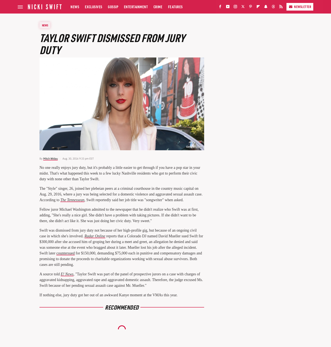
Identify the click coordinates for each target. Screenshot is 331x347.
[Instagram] (235, 7)
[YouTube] (228, 7)
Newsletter (300, 6)
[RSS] (281, 7)
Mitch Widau (50, 158)
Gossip (113, 6)
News (75, 6)
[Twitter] (243, 7)
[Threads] (273, 7)
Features (175, 6)
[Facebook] (220, 7)
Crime (158, 6)
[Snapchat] (266, 7)
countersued (65, 253)
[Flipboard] (258, 7)
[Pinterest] (250, 7)
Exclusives (93, 6)
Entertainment (136, 6)
